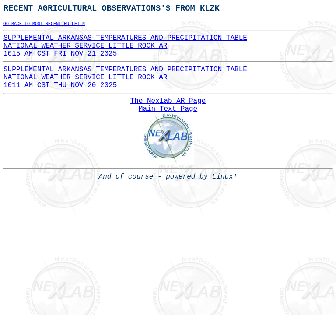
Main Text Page (168, 109)
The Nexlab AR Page (168, 101)
